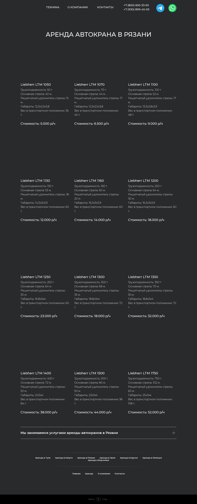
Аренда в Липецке (152, 458)
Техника (52, 7)
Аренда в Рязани (86, 458)
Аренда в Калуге (64, 458)
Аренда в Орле (107, 458)
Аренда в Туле (43, 458)
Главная (76, 473)
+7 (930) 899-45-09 (136, 9)
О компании (77, 7)
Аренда (89, 473)
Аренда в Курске (129, 458)
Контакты (105, 7)
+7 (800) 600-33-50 (136, 5)
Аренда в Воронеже (98, 460)
